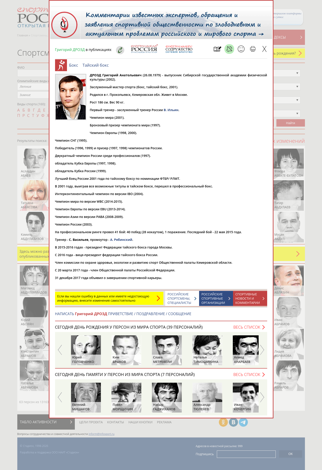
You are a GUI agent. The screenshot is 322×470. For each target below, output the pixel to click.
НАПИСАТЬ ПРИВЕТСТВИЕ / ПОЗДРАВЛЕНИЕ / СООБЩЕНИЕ (123, 316)
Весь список (246, 329)
